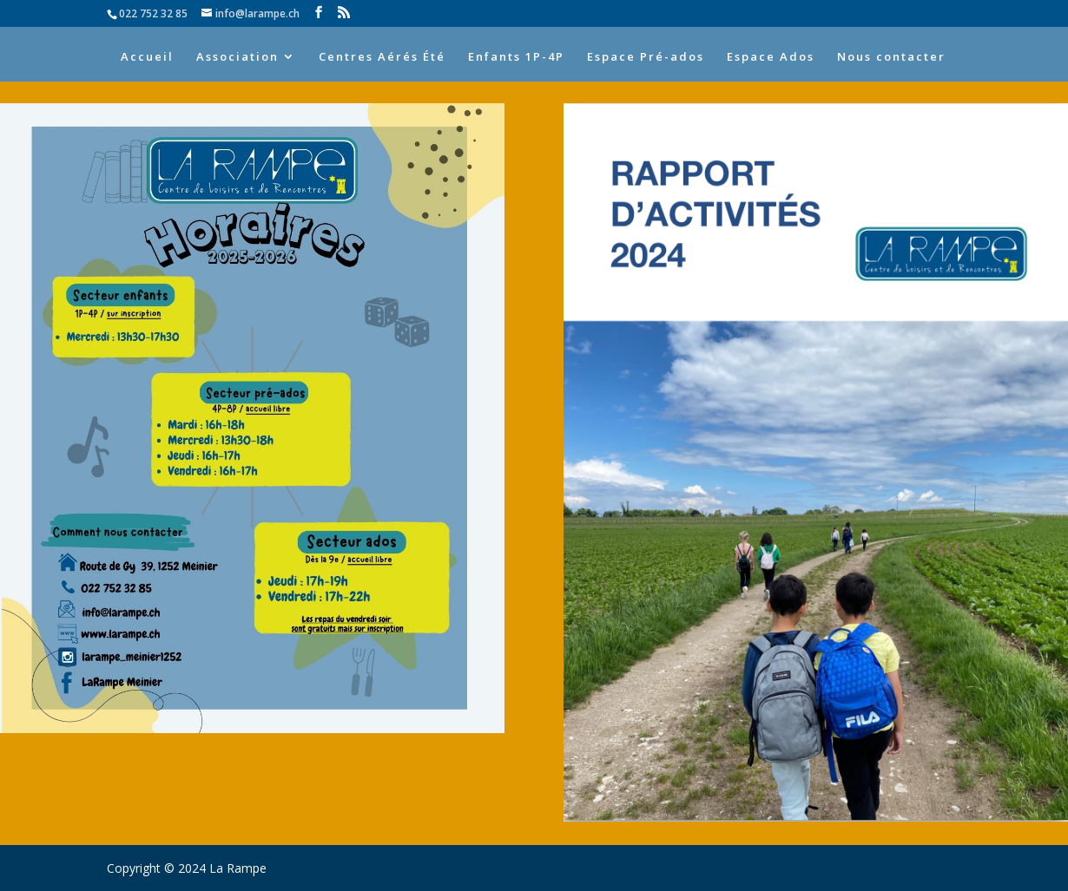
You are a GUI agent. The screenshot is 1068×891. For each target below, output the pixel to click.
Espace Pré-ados (645, 57)
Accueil (147, 57)
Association (237, 57)
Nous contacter (891, 57)
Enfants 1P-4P (516, 57)
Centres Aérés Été (382, 57)
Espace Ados (770, 57)
